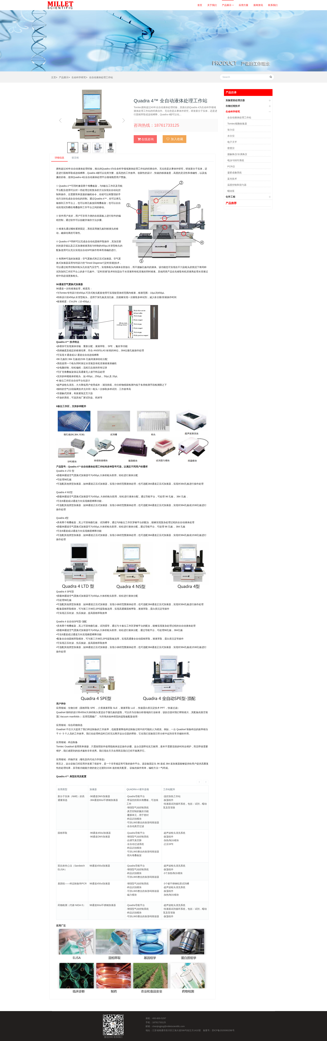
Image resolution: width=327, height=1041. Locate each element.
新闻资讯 (258, 5)
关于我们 (212, 5)
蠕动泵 (231, 191)
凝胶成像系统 (234, 172)
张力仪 (231, 129)
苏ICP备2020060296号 (223, 1022)
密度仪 (231, 148)
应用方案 (243, 5)
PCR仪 (231, 166)
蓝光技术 (232, 178)
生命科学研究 (79, 77)
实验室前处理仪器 (235, 100)
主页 (53, 77)
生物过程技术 (233, 106)
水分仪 (231, 136)
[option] (91, 114)
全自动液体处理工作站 (101, 77)
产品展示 (228, 5)
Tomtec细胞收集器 (237, 123)
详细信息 (59, 157)
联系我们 (273, 5)
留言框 (75, 157)
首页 (199, 5)
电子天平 (232, 142)
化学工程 (230, 196)
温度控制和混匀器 (236, 184)
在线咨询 (145, 139)
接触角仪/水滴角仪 (237, 154)
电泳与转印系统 (235, 160)
